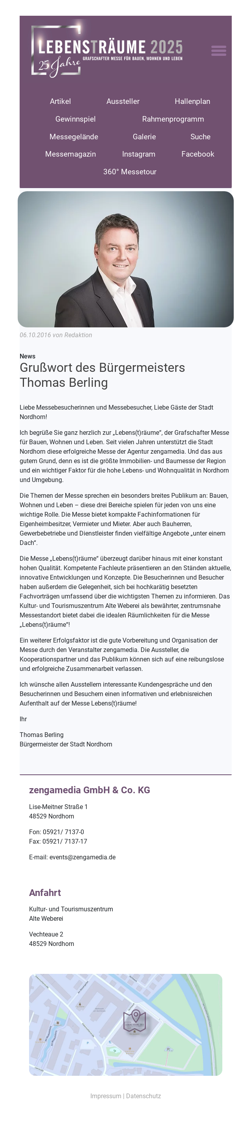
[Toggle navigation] (219, 51)
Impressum (105, 1096)
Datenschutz (143, 1096)
